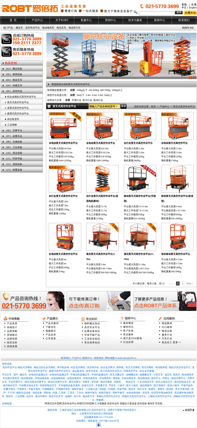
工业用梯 (12, 124)
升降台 (165, 378)
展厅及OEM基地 (132, 338)
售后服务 (128, 334)
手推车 (112, 385)
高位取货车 (13, 119)
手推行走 (76, 100)
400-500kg (105, 90)
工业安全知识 (92, 338)
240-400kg (94, 90)
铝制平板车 (105, 392)
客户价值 (128, 330)
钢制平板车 (78, 389)
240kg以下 (82, 90)
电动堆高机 (27, 378)
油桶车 (68, 396)
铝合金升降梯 (147, 371)
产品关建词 (52, 323)
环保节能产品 (92, 334)
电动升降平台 (178, 378)
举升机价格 (63, 367)
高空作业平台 (32, 27)
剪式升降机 (148, 367)
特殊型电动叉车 (48, 385)
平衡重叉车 (101, 385)
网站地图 (110, 358)
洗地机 (102, 389)
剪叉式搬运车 (117, 374)
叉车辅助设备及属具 (69, 385)
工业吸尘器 (92, 389)
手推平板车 (187, 385)
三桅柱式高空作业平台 (160, 396)
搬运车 (19, 27)
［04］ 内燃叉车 (13, 85)
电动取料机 (161, 367)
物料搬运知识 (92, 323)
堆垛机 (116, 378)
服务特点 (128, 326)
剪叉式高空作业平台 (18, 102)
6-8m (100, 95)
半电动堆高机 (42, 378)
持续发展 (12, 346)
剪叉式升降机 (133, 367)
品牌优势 (12, 338)
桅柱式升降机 (25, 367)
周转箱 (47, 392)
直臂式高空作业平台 (18, 108)
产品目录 (51, 334)
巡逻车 (152, 389)
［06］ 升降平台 (13, 130)
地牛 (15, 374)
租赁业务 (12, 342)
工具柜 (62, 392)
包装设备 (37, 392)
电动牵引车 (75, 27)
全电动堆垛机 (133, 392)
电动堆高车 (48, 27)
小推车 (121, 385)
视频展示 (51, 330)
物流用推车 (146, 385)
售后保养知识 (92, 342)
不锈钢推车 (48, 389)
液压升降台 (75, 381)
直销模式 (12, 334)
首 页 (13, 20)
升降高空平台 (130, 371)
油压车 (168, 374)
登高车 (146, 392)
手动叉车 (7, 374)
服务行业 (167, 334)
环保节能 (122, 389)
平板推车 (22, 389)
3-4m (88, 95)
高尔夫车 (142, 389)
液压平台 (156, 378)
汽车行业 (167, 338)
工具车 (71, 392)
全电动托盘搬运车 (38, 374)
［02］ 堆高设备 (13, 74)
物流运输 (167, 330)
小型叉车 (158, 374)
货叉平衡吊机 (182, 389)
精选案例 (167, 323)
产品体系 (12, 323)
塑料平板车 (119, 392)
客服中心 (86, 20)
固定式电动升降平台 (35, 381)
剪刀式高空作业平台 (111, 371)
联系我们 (184, 20)
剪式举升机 (93, 367)
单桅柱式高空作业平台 (108, 396)
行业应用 (128, 342)
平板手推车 (34, 389)
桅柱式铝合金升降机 (44, 367)
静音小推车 (173, 385)
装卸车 (9, 396)
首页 (153, 106)
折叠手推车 (9, 389)
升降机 (117, 381)
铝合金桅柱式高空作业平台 (21, 96)
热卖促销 (11, 63)
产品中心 (37, 20)
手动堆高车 (105, 378)
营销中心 (110, 20)
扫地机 (111, 389)
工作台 (80, 392)
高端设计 (12, 327)
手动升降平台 (15, 381)
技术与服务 (135, 20)
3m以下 (80, 95)
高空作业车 (92, 371)
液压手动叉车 (56, 396)
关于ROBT (61, 20)
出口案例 (167, 327)
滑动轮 (169, 389)
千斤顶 (11, 392)
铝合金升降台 (108, 367)
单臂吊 (161, 389)
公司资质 (51, 338)
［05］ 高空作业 (13, 91)
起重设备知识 (92, 331)
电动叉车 (61, 27)
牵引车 (77, 396)
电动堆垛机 (144, 378)
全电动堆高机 (58, 378)
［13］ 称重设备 (13, 169)
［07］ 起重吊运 (13, 136)
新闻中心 (159, 20)
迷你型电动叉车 (182, 381)
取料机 (120, 367)
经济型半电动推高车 (162, 392)
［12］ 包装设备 (13, 164)
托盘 (55, 392)
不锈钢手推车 (63, 389)
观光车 (132, 389)
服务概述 (128, 323)
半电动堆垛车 (129, 378)
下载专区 (51, 327)
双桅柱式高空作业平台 (134, 396)
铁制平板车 (91, 392)
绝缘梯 (99, 400)
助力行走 (87, 100)
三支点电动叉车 (145, 381)
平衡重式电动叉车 (28, 385)
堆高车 (176, 374)
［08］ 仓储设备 (13, 141)
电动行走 (98, 100)
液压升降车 (41, 396)
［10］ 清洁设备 (13, 152)
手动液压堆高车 (11, 378)
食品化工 (167, 342)
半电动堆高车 (90, 378)
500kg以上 (117, 90)
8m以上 (108, 95)
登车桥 (95, 381)
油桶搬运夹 (132, 374)
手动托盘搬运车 (99, 374)
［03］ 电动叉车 (13, 79)
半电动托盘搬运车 (80, 374)
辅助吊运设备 (23, 392)
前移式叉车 (88, 385)
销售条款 (99, 358)
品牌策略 (12, 331)
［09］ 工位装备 (13, 147)
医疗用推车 (160, 385)
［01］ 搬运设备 (13, 68)
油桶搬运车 (146, 374)
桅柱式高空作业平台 (180, 367)
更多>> (177, 342)
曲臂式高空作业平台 (18, 113)
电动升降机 (106, 381)
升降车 (86, 381)
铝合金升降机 (78, 367)
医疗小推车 (132, 385)
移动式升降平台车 (57, 381)
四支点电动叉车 (164, 381)
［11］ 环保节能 (13, 158)
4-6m (94, 95)
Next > (189, 283)
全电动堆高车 (74, 378)
